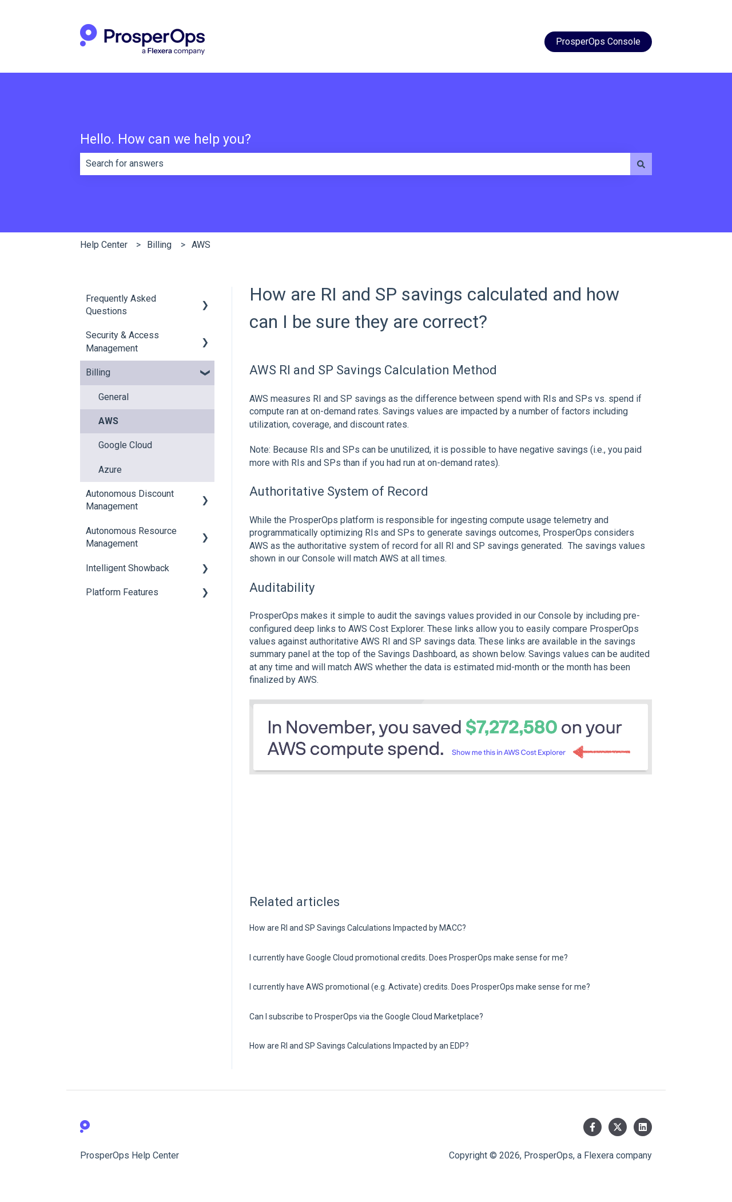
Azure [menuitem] (110, 469)
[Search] (641, 164)
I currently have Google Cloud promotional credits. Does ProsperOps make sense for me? (408, 957)
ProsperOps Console (598, 41)
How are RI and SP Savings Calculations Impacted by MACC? (357, 927)
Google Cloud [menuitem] (125, 445)
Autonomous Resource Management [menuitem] (131, 537)
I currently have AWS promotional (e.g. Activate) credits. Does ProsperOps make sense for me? (419, 986)
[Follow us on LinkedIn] (643, 1127)
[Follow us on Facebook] (592, 1127)
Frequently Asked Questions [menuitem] (121, 305)
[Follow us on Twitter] (617, 1127)
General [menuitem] (113, 397)
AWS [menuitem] (108, 421)
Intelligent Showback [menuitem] (127, 568)
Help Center (104, 244)
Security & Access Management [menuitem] (122, 341)
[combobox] (355, 164)
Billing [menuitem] (98, 372)
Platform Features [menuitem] (122, 592)
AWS (201, 244)
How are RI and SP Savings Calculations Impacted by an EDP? (359, 1045)
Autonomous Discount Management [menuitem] (130, 500)
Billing (159, 244)
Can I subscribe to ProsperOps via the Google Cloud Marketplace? (366, 1016)
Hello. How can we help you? (165, 139)
